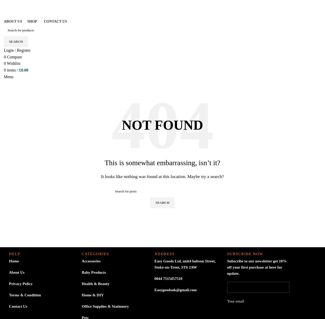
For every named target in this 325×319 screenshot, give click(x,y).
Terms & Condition (25, 295)
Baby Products (94, 272)
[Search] (162, 30)
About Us (16, 272)
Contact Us (18, 306)
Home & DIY (93, 295)
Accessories (91, 261)
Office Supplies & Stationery (105, 306)
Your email (258, 305)
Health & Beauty (95, 284)
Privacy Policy (21, 284)
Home (14, 261)
